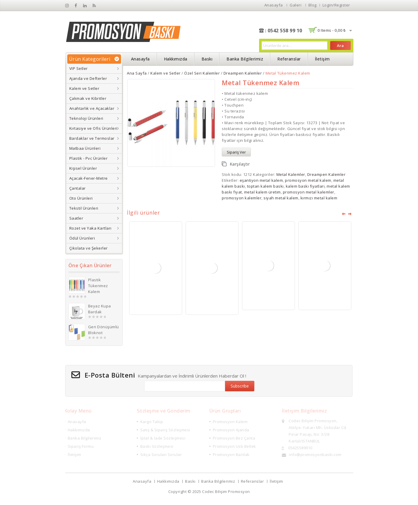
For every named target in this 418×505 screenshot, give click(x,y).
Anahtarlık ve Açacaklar (92, 108)
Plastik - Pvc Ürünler (88, 158)
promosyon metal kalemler (308, 192)
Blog (312, 5)
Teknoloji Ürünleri (86, 118)
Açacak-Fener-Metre (88, 178)
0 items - (331, 30)
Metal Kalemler (290, 174)
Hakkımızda (175, 59)
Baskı (207, 59)
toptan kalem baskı (265, 186)
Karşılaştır (240, 164)
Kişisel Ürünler (83, 168)
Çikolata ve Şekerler (88, 248)
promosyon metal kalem (308, 180)
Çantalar (77, 188)
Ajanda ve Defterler (88, 78)
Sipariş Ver (236, 152)
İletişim (322, 59)
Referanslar (289, 59)
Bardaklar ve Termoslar (92, 138)
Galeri (295, 5)
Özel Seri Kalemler (202, 73)
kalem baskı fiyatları (305, 186)
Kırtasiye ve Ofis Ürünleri (93, 128)
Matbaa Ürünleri (85, 148)
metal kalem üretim (262, 192)
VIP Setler (78, 68)
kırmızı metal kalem (319, 198)
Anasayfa (273, 5)
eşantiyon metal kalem (261, 180)
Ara (340, 45)
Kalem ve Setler (84, 88)
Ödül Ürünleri (82, 238)
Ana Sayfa (137, 73)
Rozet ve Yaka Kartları (90, 228)
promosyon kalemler (241, 198)
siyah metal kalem (280, 198)
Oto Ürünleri (81, 198)
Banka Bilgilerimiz (244, 59)
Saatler (76, 218)
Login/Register (336, 5)
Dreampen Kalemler (243, 73)
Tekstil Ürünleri (83, 208)
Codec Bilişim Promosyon (226, 491)
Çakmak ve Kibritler (88, 98)
